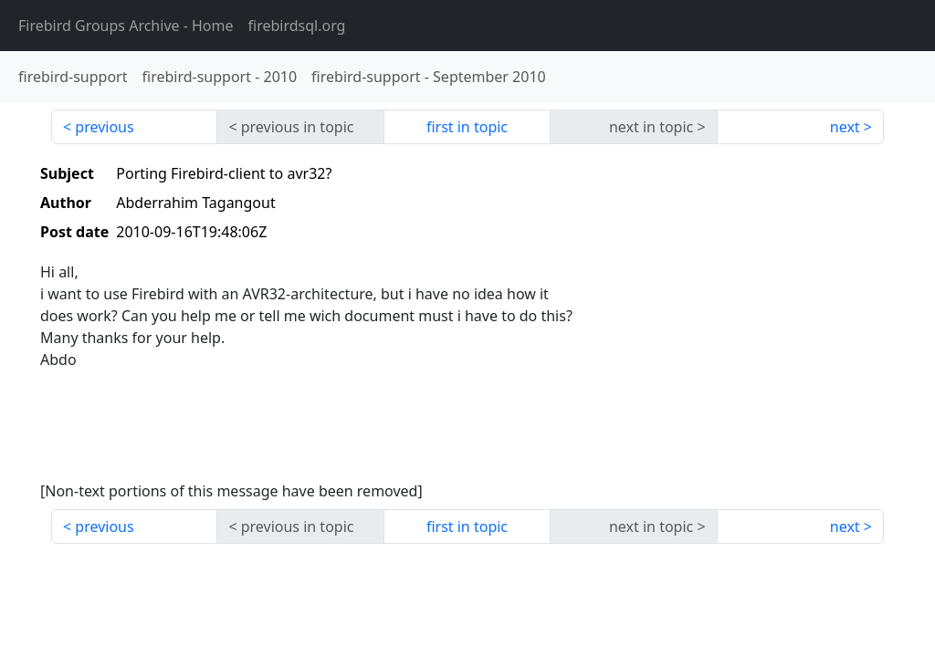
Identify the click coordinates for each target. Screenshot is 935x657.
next (845, 127)
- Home (126, 26)
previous (104, 127)
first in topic (467, 127)
